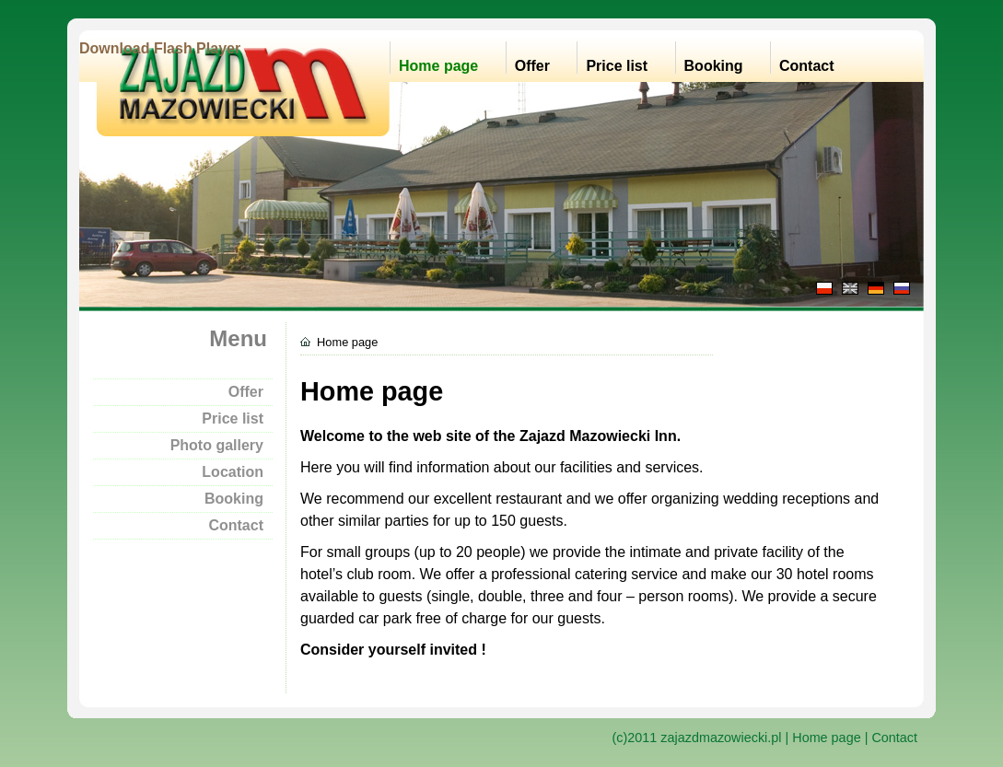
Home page (438, 66)
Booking (713, 66)
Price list (616, 66)
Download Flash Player (159, 48)
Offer (532, 66)
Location (232, 472)
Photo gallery (216, 445)
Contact (806, 66)
